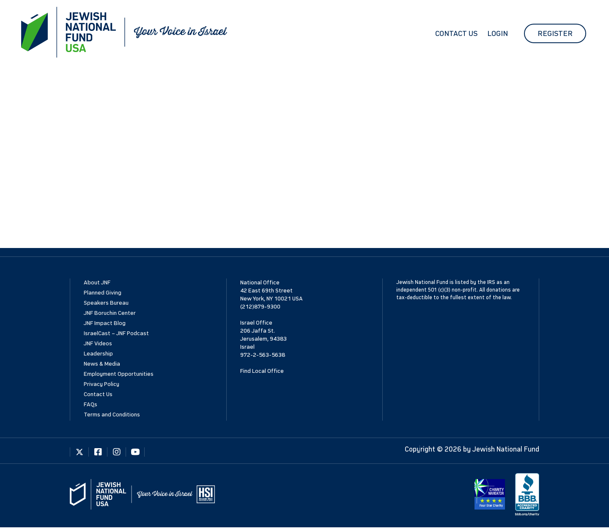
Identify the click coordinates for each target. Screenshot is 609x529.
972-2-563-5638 (262, 354)
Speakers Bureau (106, 302)
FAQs (90, 404)
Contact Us (456, 33)
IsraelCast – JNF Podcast (116, 333)
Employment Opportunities (119, 373)
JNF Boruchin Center (110, 313)
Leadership (98, 353)
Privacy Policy (101, 384)
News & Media (102, 363)
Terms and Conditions (112, 414)
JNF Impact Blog (105, 323)
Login (497, 33)
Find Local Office (262, 371)
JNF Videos (98, 343)
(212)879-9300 (260, 306)
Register (555, 33)
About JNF (97, 282)
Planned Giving (102, 292)
